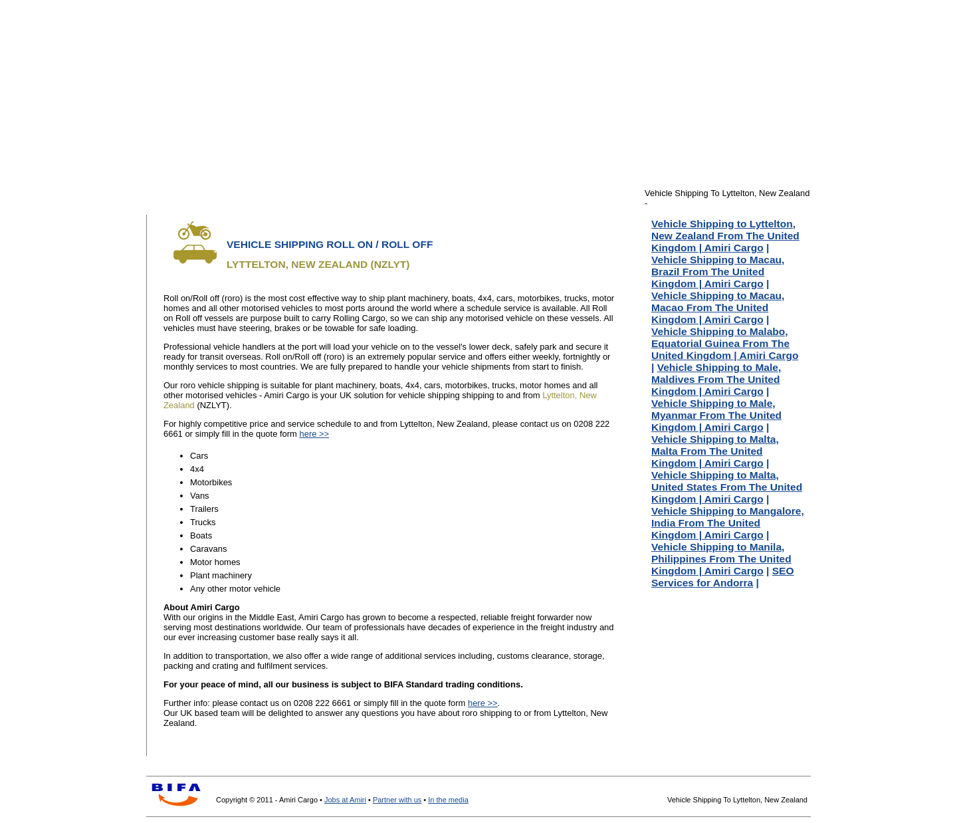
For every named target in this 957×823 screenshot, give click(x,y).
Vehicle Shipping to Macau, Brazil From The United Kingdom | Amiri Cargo (717, 271)
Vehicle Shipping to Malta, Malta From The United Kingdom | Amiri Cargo (715, 451)
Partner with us (397, 800)
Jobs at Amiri (345, 800)
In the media (448, 800)
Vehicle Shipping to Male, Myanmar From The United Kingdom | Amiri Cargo (716, 415)
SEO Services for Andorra (722, 576)
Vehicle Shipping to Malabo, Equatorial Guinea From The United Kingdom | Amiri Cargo (724, 343)
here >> (314, 434)
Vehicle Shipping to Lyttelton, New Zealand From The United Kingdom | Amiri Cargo (725, 235)
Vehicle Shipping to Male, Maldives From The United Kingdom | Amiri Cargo (716, 379)
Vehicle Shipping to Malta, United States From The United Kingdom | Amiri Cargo (726, 487)
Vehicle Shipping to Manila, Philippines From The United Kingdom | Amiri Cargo (721, 558)
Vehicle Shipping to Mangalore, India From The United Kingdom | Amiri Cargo (727, 522)
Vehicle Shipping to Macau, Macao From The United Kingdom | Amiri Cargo (717, 307)
